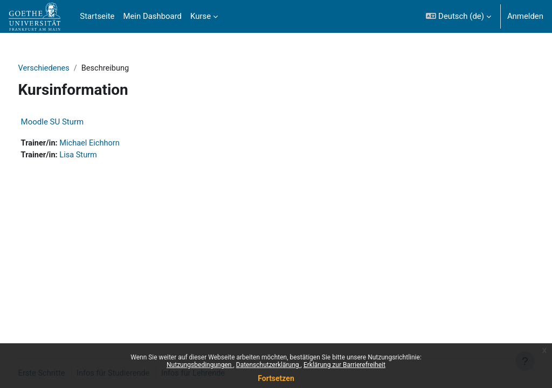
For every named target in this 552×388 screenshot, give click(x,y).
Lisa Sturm (99, 156)
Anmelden (525, 16)
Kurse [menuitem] (200, 16)
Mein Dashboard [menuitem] (152, 16)
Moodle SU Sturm (72, 122)
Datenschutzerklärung (268, 365)
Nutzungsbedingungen (200, 365)
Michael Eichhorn (111, 144)
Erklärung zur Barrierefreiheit (344, 365)
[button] (458, 16)
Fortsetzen (276, 378)
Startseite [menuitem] (97, 16)
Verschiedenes (64, 68)
